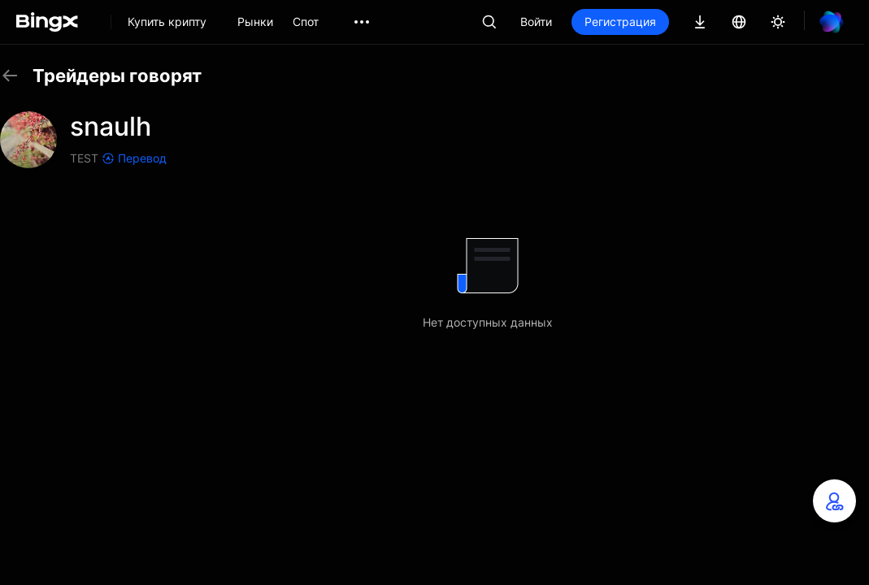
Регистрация (620, 21)
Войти (536, 21)
